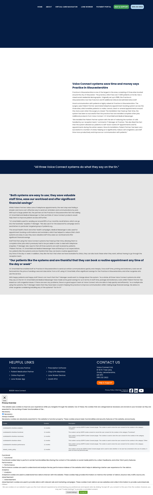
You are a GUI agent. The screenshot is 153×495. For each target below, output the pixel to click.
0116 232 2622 (137, 7)
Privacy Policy (109, 390)
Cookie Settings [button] (72, 492)
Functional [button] (6, 455)
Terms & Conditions (124, 390)
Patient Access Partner (20, 368)
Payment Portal (103, 7)
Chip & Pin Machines (56, 371)
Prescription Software (57, 368)
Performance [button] (7, 462)
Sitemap (118, 390)
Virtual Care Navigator (66, 7)
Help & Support (121, 7)
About (49, 7)
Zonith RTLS (53, 379)
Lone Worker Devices (56, 375)
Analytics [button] (5, 470)
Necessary (8, 414)
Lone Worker (87, 7)
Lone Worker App (18, 379)
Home (39, 7)
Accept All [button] (83, 492)
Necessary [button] (6, 412)
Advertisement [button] (7, 477)
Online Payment (18, 375)
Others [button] (4, 484)
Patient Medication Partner (22, 371)
